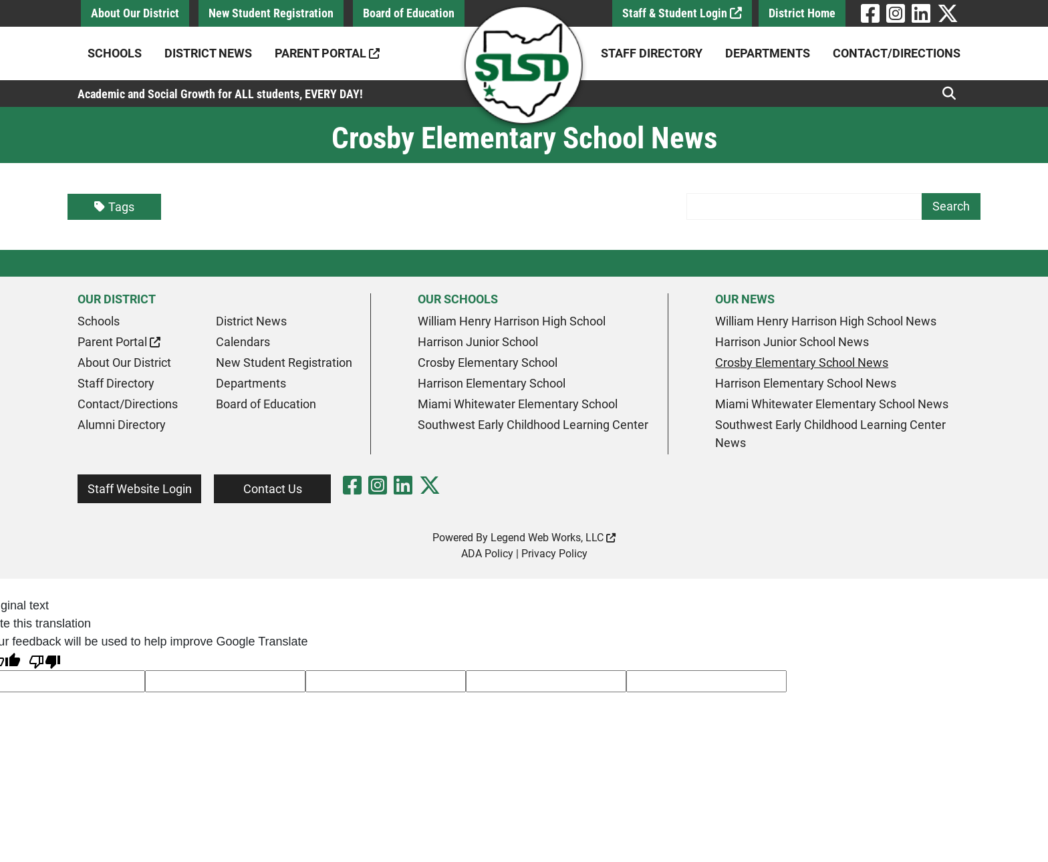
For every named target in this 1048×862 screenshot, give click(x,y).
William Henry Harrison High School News (825, 321)
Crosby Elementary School (487, 362)
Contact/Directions (896, 53)
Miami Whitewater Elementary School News (831, 404)
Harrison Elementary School (491, 383)
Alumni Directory (122, 425)
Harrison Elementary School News (805, 383)
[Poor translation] (45, 660)
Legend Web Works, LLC (553, 537)
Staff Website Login (140, 489)
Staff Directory (651, 53)
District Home (802, 13)
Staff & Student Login (682, 13)
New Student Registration (271, 13)
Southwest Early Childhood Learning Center (533, 425)
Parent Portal (327, 53)
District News (208, 53)
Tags (114, 207)
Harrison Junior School (478, 342)
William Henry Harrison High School (512, 321)
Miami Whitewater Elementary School (518, 404)
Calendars (243, 342)
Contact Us (272, 489)
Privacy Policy (554, 553)
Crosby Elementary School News (801, 362)
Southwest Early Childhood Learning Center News (830, 434)
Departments (767, 53)
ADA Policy (487, 553)
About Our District (135, 13)
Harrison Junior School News (792, 342)
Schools (115, 53)
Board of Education (408, 13)
